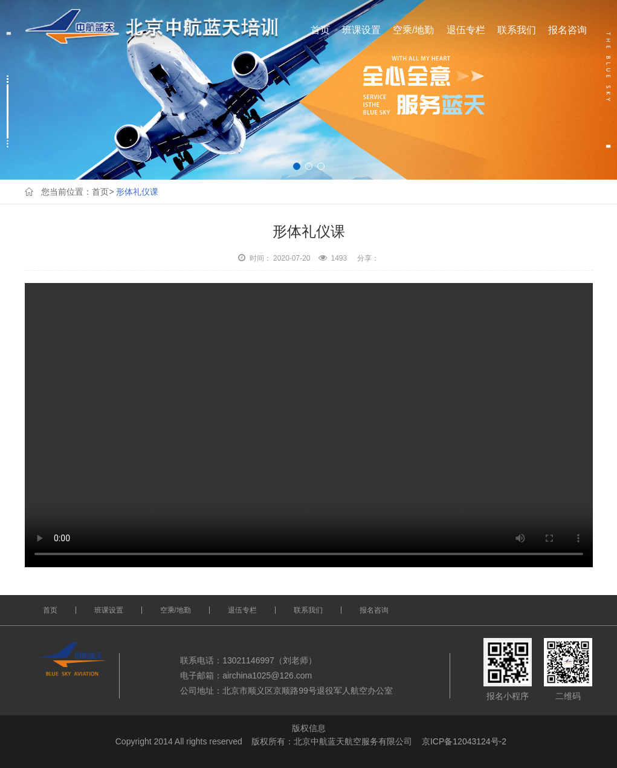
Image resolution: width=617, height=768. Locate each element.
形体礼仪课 (137, 192)
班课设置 (361, 30)
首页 (320, 30)
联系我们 (516, 30)
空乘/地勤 (413, 30)
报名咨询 (567, 30)
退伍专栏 (466, 30)
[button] (296, 166)
